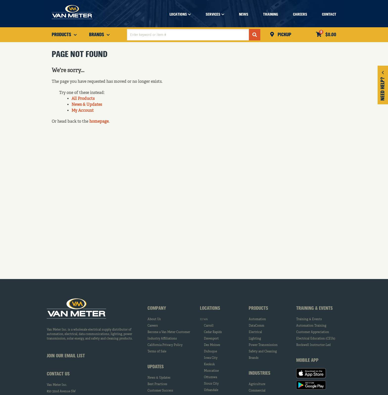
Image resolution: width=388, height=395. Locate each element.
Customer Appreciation (312, 332)
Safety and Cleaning (263, 351)
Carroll (209, 325)
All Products (83, 99)
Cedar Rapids (213, 332)
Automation (257, 319)
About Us (154, 319)
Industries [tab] (259, 373)
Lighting (255, 338)
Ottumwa (210, 377)
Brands (254, 358)
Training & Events (309, 319)
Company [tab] (156, 308)
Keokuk (209, 364)
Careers (152, 325)
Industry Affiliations (162, 338)
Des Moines (212, 345)
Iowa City (211, 358)
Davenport (211, 338)
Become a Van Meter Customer (168, 332)
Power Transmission (263, 345)
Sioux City (211, 383)
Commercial (257, 390)
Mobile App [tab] (307, 360)
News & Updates (87, 105)
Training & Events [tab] (314, 308)
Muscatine (211, 370)
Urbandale (211, 390)
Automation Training (311, 325)
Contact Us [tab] (58, 374)
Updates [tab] (155, 367)
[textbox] (188, 34)
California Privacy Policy (165, 345)
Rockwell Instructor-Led (313, 345)
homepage (99, 122)
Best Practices (157, 384)
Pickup (283, 34)
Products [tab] (258, 308)
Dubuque (210, 351)
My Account (83, 111)
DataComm (256, 325)
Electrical (255, 332)
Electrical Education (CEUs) (315, 338)
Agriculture (257, 384)
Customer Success (160, 390)
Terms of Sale (156, 351)
